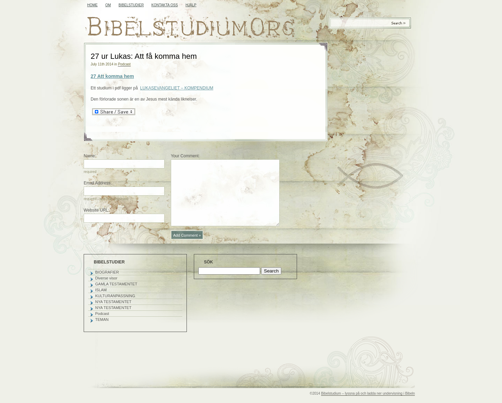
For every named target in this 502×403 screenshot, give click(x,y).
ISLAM (101, 290)
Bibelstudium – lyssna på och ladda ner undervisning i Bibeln (368, 393)
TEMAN (102, 319)
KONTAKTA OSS (164, 5)
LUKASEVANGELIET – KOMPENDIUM (176, 88)
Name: (90, 155)
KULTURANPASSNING (115, 296)
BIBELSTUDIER (131, 5)
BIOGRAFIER (107, 272)
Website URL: (96, 210)
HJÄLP (190, 5)
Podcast (124, 64)
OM (108, 5)
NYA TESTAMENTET (113, 302)
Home (92, 5)
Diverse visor (106, 278)
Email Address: (98, 183)
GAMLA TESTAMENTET (116, 284)
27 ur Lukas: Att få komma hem (144, 56)
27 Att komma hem (112, 76)
